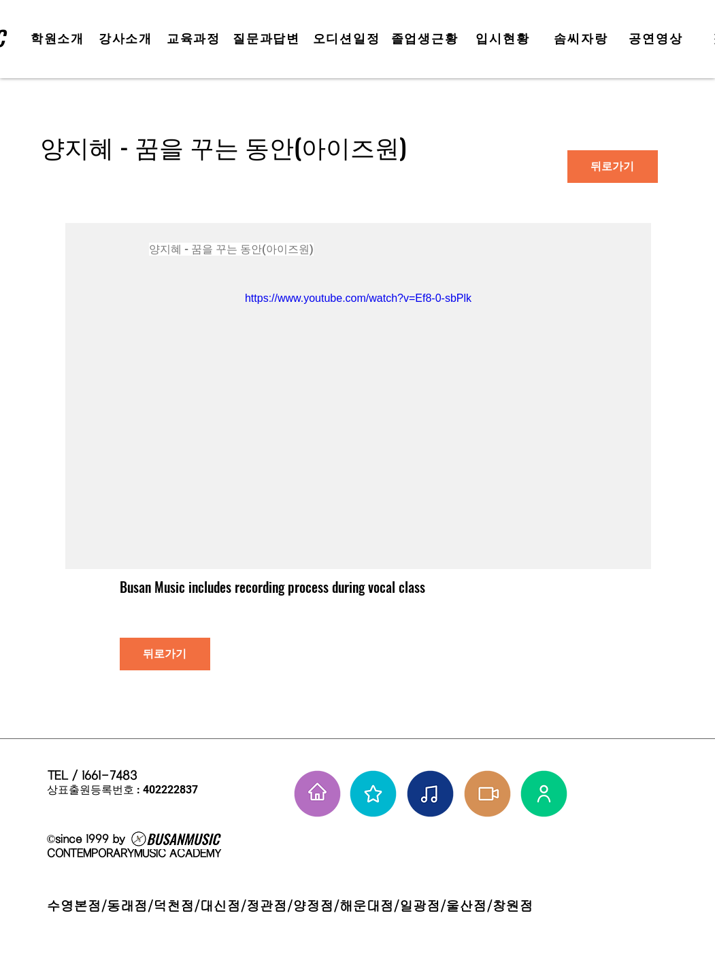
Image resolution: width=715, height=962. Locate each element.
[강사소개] (127, 38)
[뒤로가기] (612, 166)
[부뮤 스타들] (373, 793)
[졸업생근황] (426, 38)
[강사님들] (543, 793)
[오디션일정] (348, 38)
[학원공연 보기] (487, 793)
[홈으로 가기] (317, 793)
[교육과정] (195, 38)
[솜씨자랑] (583, 38)
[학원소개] (59, 38)
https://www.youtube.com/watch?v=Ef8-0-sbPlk (357, 298)
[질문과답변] (268, 38)
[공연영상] (657, 38)
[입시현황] (504, 38)
